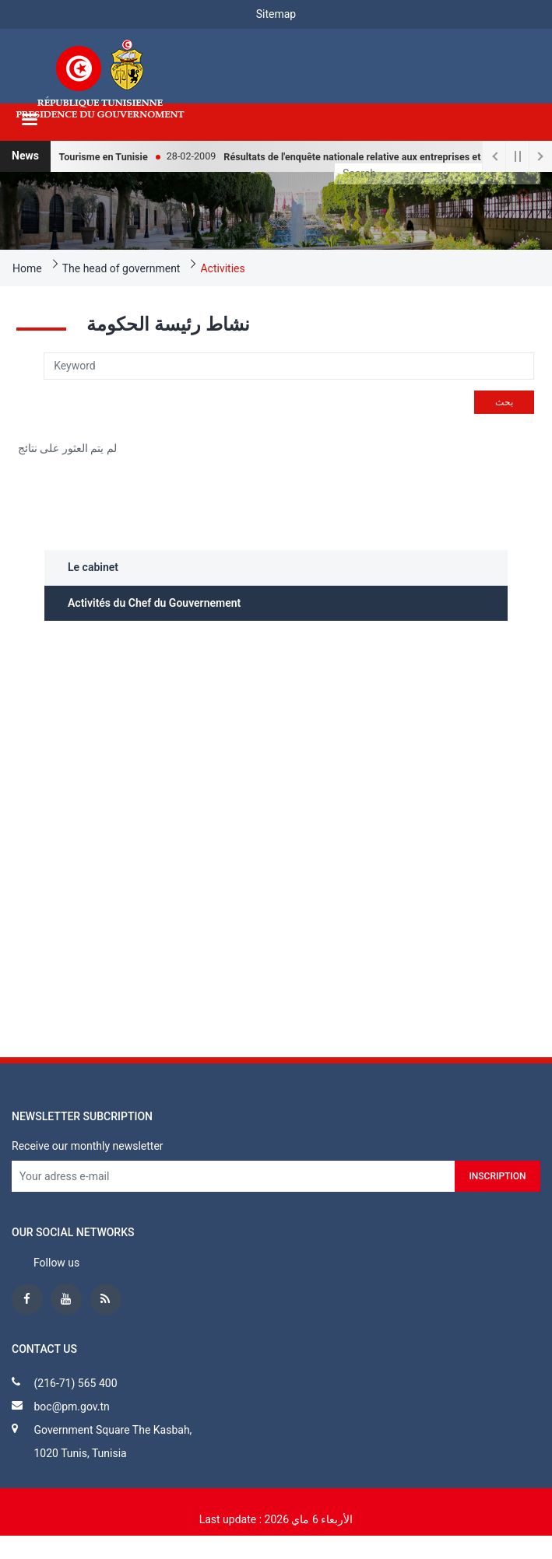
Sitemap (276, 14)
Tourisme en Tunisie (112, 157)
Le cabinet (93, 567)
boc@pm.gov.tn (71, 1406)
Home (27, 268)
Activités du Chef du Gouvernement (154, 603)
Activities (222, 268)
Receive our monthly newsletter (87, 1146)
